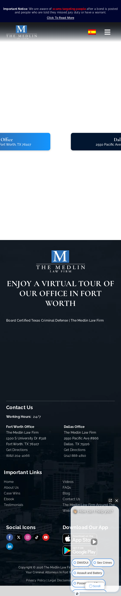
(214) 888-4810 (75, 456)
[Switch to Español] (92, 32)
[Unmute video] (95, 542)
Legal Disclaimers (60, 580)
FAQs (67, 487)
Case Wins (12, 493)
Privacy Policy (36, 580)
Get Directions (17, 450)
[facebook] (9, 537)
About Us (11, 487)
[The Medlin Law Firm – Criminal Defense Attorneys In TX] (21, 27)
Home (9, 482)
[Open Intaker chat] (77, 594)
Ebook (9, 499)
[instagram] (27, 537)
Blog (66, 493)
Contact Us (71, 499)
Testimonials (13, 505)
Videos (68, 482)
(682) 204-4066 (18, 456)
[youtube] (45, 537)
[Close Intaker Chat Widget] (117, 500)
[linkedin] (9, 546)
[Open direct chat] (110, 500)
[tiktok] (36, 537)
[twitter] (18, 537)
